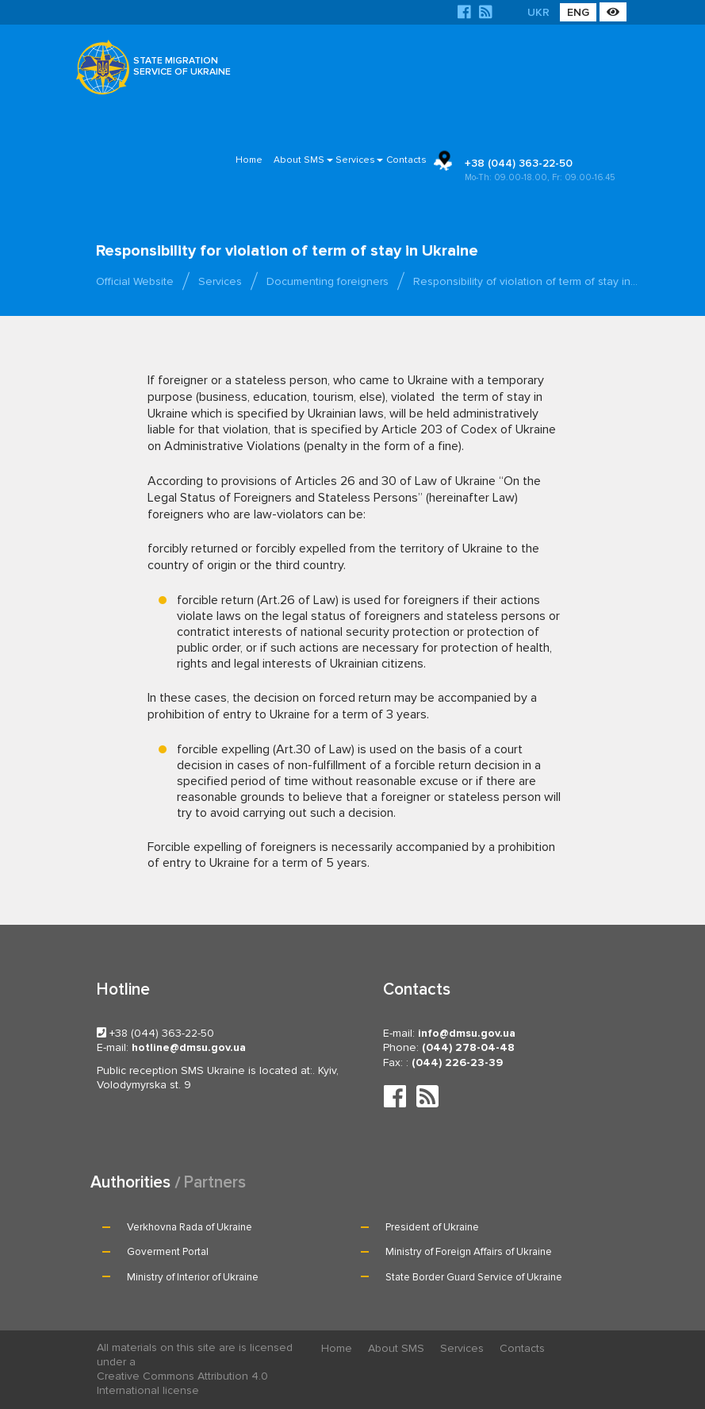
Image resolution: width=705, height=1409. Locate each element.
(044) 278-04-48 (468, 1047)
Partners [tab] (215, 1182)
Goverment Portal (168, 1251)
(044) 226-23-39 (457, 1062)
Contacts (406, 160)
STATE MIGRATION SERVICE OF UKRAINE (182, 66)
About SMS (299, 160)
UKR (538, 12)
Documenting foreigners (327, 281)
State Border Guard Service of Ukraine (473, 1277)
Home (249, 160)
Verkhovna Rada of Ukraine (189, 1227)
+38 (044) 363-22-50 (548, 170)
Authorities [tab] (130, 1182)
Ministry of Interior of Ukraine (193, 1277)
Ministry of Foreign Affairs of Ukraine (468, 1251)
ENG (578, 12)
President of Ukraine (432, 1227)
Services (355, 160)
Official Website (135, 281)
